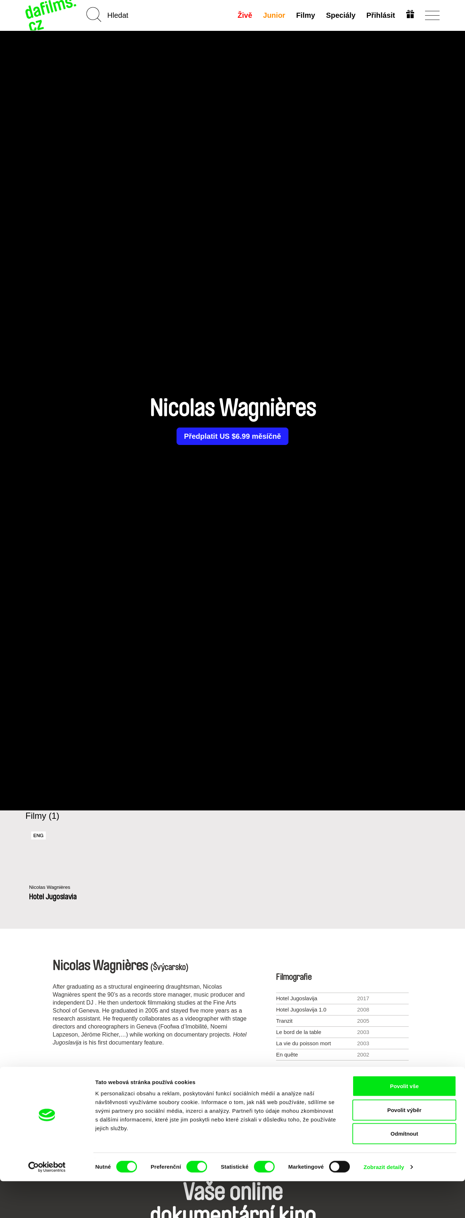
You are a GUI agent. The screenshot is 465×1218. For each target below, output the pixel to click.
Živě (244, 15)
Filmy (304, 15)
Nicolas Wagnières (51, 887)
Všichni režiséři (232, 1091)
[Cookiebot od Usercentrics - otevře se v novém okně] (47, 1203)
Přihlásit (379, 15)
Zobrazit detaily (384, 1204)
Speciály (340, 15)
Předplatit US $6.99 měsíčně (232, 436)
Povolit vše (404, 1123)
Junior (273, 15)
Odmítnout (404, 1170)
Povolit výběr (404, 1147)
